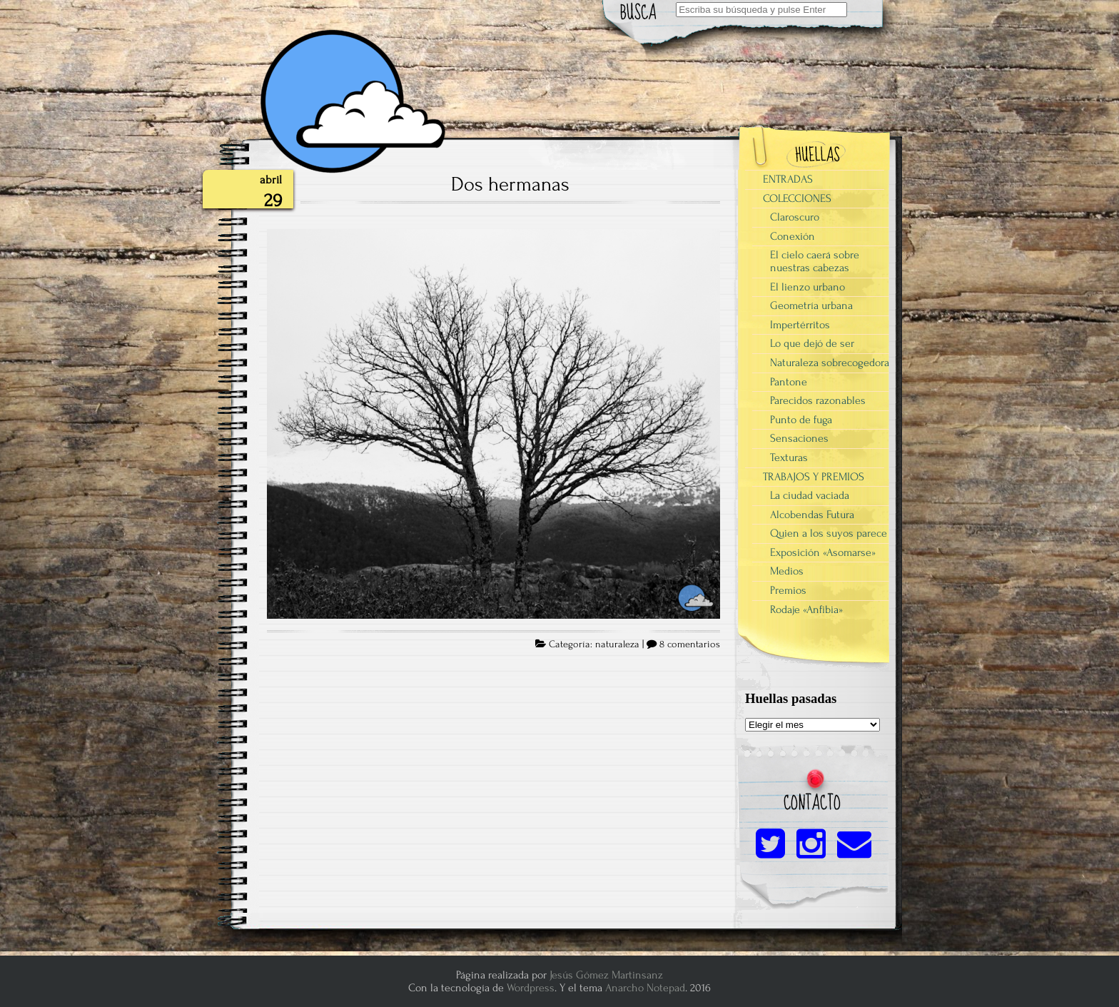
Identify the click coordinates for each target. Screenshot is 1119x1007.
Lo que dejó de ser (812, 343)
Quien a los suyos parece (828, 533)
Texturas (789, 457)
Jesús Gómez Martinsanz (606, 974)
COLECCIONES (797, 198)
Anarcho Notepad (645, 987)
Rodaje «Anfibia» (806, 609)
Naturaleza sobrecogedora (829, 362)
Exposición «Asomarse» (823, 552)
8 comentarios (689, 644)
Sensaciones (799, 438)
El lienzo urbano (807, 286)
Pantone (788, 381)
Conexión (792, 236)
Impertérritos (800, 324)
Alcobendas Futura (812, 514)
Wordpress (531, 987)
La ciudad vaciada (809, 495)
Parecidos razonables (818, 400)
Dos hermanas (510, 184)
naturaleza (617, 644)
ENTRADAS (788, 179)
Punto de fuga (801, 419)
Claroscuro (794, 217)
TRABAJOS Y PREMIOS (813, 476)
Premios (788, 590)
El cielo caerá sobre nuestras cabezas (814, 261)
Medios (787, 571)
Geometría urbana (811, 305)
